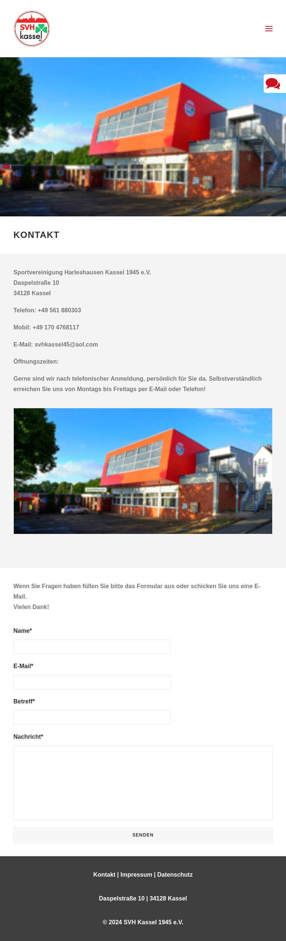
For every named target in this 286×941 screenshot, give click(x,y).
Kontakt (104, 874)
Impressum (136, 874)
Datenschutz (175, 874)
